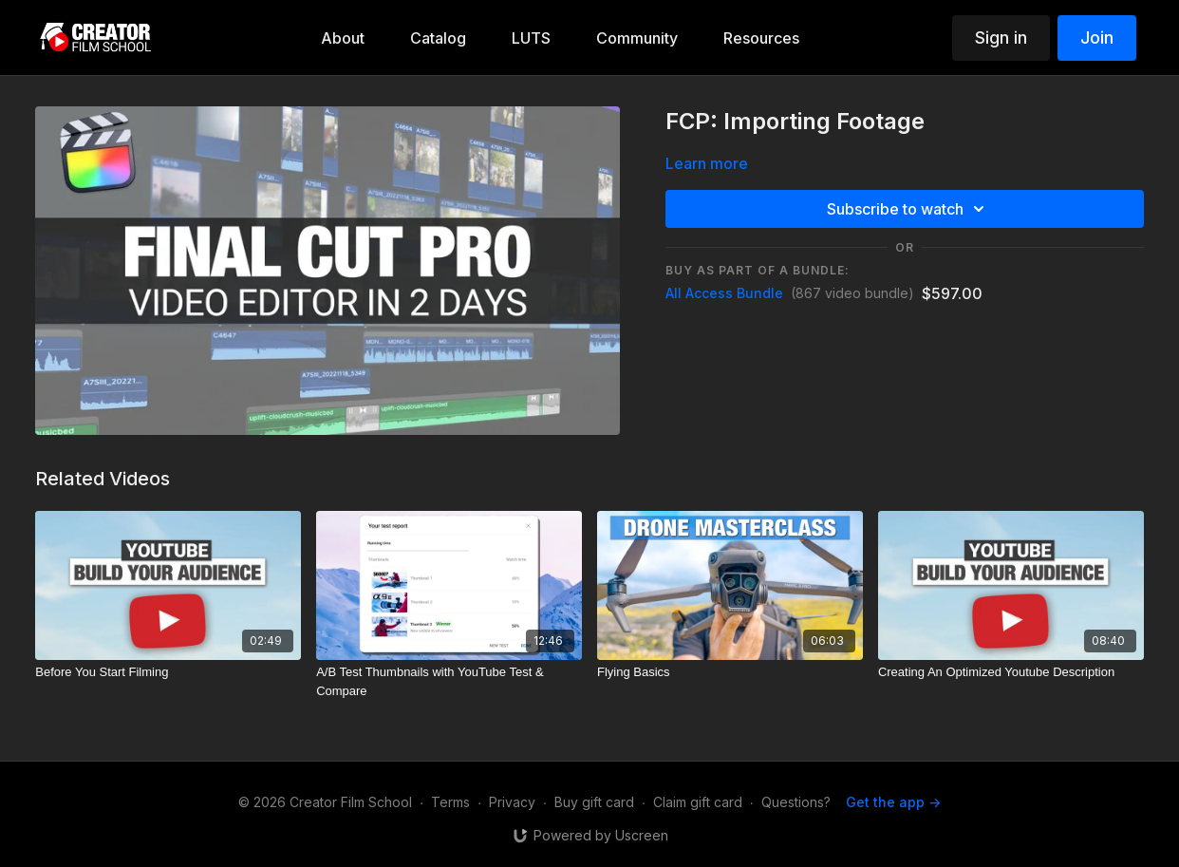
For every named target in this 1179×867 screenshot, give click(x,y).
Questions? (796, 802)
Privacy (512, 802)
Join (1097, 37)
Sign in (1001, 37)
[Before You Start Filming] (168, 672)
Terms (450, 802)
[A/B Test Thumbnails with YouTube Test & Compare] (449, 681)
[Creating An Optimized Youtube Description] (1011, 672)
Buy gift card (594, 802)
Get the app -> (893, 802)
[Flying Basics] (730, 672)
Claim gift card (697, 802)
